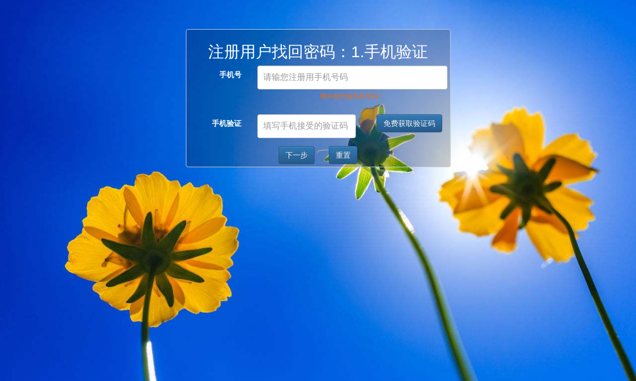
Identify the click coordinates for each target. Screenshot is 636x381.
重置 (343, 155)
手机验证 (226, 123)
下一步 (296, 155)
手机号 (230, 74)
